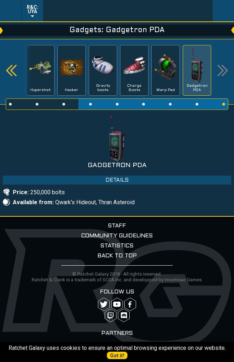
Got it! (117, 355)
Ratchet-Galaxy (128, 10)
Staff (117, 225)
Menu (10, 10)
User (223, 10)
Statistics (117, 245)
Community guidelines (117, 235)
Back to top (117, 255)
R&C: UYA (32, 9)
